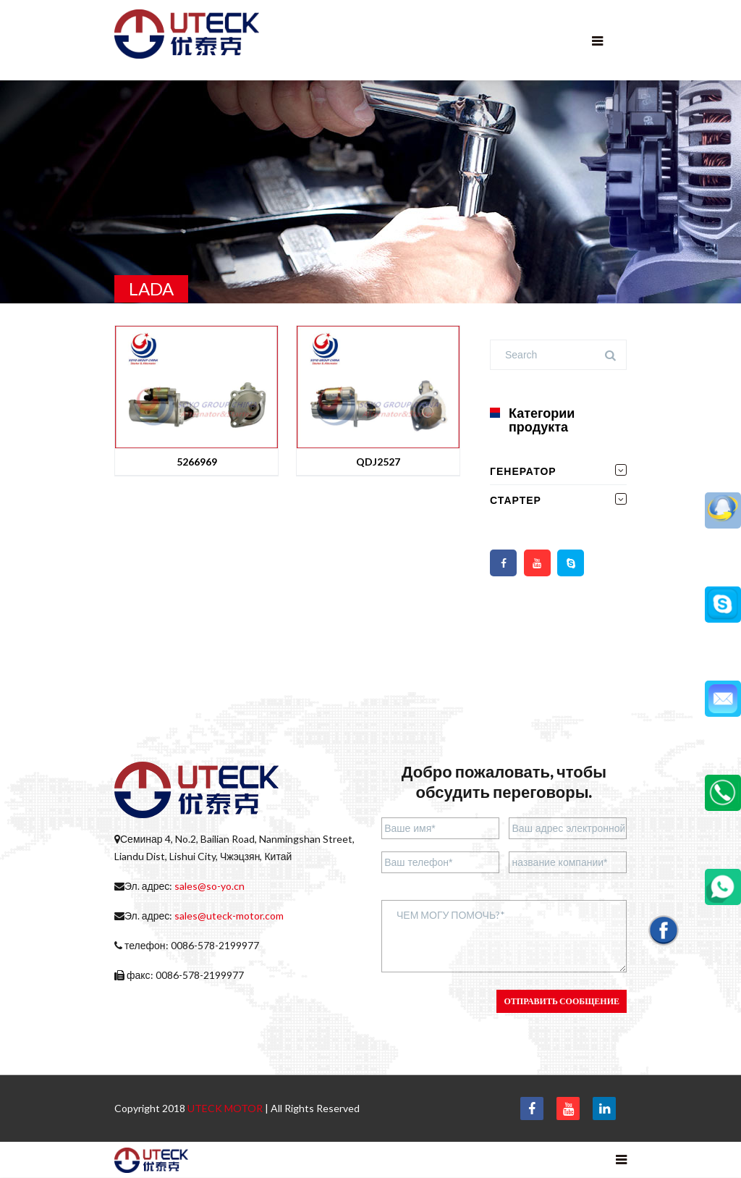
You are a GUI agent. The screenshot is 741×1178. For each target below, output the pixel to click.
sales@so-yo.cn (209, 886)
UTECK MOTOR (225, 1108)
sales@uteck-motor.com (229, 915)
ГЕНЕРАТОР (523, 471)
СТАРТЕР (515, 500)
